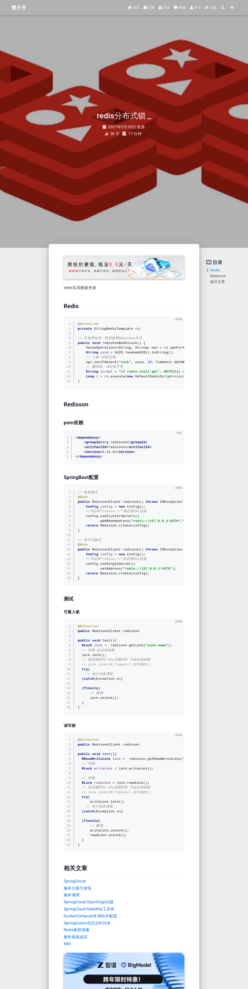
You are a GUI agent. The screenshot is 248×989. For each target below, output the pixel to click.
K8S (67, 944)
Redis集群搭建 (76, 930)
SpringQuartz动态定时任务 (87, 923)
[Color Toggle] (232, 7)
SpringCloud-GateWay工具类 (89, 909)
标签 (180, 8)
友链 (210, 8)
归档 (149, 8)
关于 (195, 8)
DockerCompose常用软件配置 (90, 916)
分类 (164, 8)
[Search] (222, 7)
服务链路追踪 (75, 937)
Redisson (218, 276)
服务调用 (71, 895)
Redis (215, 270)
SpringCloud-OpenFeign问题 (89, 902)
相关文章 (217, 282)
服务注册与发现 (77, 888)
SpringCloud (74, 881)
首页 (134, 8)
